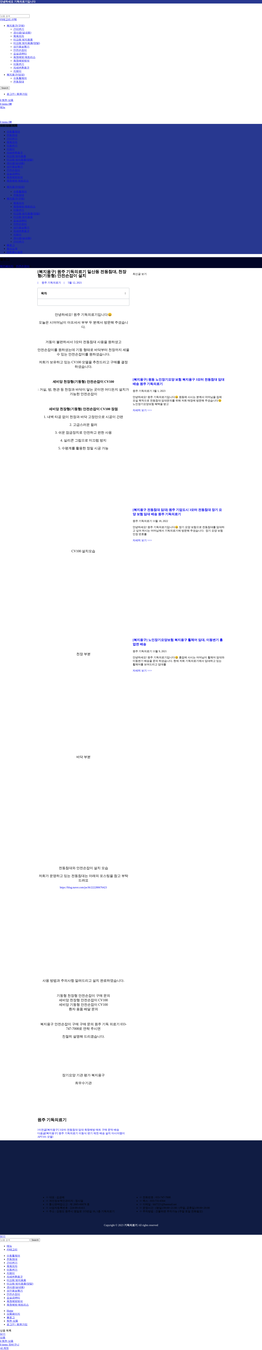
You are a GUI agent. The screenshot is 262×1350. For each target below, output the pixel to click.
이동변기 (18, 64)
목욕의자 (18, 36)
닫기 (2, 1236)
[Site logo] (19, 12)
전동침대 (18, 81)
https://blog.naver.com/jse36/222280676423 (83, 887)
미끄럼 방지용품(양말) (26, 43)
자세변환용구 (21, 67)
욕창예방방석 (21, 60)
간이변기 (18, 29)
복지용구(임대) (16, 74)
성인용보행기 (21, 46)
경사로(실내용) (22, 32)
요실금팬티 (20, 53)
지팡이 (17, 71)
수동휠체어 (20, 78)
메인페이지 (6, 266)
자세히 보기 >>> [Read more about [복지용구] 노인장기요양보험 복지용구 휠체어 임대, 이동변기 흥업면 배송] (142, 670)
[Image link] (60, 1186)
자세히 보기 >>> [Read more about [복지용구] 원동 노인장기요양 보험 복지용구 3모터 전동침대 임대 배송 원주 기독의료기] (142, 410)
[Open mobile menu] (2, 107)
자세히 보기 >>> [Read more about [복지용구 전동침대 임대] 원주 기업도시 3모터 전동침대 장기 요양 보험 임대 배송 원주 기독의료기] (142, 540)
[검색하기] (15, 16)
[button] (125, 293)
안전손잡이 (20, 50)
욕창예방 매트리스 (24, 57)
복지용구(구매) (16, 25)
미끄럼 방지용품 (23, 39)
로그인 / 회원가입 (17, 1324)
